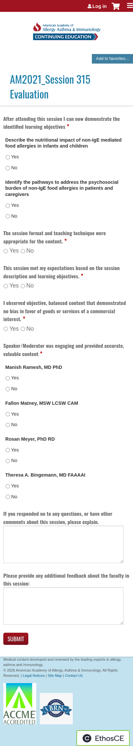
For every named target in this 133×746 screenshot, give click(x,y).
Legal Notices (34, 675)
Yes (14, 250)
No (30, 250)
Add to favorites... (112, 58)
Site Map (55, 675)
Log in (100, 6)
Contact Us (74, 675)
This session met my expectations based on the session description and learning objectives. (61, 272)
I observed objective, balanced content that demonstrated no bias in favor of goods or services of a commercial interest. (64, 311)
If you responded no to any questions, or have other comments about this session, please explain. (57, 518)
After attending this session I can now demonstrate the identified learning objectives (61, 123)
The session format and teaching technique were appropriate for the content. (54, 237)
